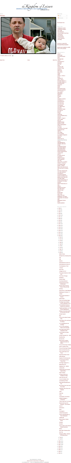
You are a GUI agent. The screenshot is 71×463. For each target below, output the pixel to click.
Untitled (60, 293)
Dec (60, 237)
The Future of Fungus (63, 275)
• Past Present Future (61, 88)
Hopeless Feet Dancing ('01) (64, 358)
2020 (59, 218)
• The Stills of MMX (60, 178)
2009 (59, 441)
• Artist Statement (60, 31)
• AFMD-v (59, 165)
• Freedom (59, 96)
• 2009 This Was (60, 190)
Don (60, 64)
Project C (64, 118)
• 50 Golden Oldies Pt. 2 (61, 82)
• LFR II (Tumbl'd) (60, 133)
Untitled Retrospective (63, 412)
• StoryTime (59, 107)
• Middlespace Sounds (61, 200)
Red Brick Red (62, 337)
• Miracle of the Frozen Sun (62, 177)
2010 (59, 235)
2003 (59, 451)
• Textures (59, 116)
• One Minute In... (60, 173)
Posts (59, 15)
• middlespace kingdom (61, 29)
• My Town (59, 111)
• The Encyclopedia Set (61, 115)
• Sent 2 (61, 79)
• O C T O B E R (60, 91)
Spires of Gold (62, 254)
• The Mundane (60, 105)
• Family (58, 145)
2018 (59, 222)
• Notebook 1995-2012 (61, 143)
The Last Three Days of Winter (65, 344)
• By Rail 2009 (60, 192)
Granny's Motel (62, 279)
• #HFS (58, 87)
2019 (59, 220)
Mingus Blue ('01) (62, 364)
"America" (61, 267)
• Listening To (59, 156)
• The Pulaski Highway (61, 147)
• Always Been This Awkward (62, 197)
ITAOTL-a (64, 163)
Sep (60, 242)
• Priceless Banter (60, 36)
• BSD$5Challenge (60, 122)
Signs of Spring (62, 372)
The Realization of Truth (63, 266)
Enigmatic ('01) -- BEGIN (64, 366)
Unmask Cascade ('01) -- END (65, 335)
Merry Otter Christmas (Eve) (64, 430)
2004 (59, 449)
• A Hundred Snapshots (61, 174)
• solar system (59, 92)
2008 (59, 442)
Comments (60, 18)
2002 (59, 453)
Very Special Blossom (63, 281)
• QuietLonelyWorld (60, 202)
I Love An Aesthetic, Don (64, 379)
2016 (59, 225)
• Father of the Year (60, 195)
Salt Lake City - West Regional (65, 290)
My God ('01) (61, 338)
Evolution (61, 422)
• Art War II (59, 125)
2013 (59, 230)
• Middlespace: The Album (62, 196)
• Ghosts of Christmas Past (62, 175)
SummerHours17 (61, 61)
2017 (59, 223)
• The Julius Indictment (61, 172)
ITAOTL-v (59, 163)
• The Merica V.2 (60, 100)
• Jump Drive (59, 84)
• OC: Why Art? (60, 110)
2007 (59, 444)
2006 (59, 446)
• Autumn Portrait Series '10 (62, 179)
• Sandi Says (59, 114)
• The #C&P (59, 127)
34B (60, 259)
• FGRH (58, 55)
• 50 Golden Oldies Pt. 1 (61, 80)
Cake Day (61, 393)
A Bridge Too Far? (62, 271)
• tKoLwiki (59, 35)
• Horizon (59, 141)
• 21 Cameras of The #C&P (62, 128)
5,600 (60, 391)
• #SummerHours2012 (61, 150)
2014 (59, 228)
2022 (59, 215)
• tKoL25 (58, 53)
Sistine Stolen (61, 298)
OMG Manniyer (62, 356)
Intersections (61, 407)
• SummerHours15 (60, 83)
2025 (59, 210)
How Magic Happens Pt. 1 (64, 362)
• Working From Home (61, 187)
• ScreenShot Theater (61, 109)
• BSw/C (58, 86)
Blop (60, 315)
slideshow (62, 159)
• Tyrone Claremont (60, 38)
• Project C (59, 118)
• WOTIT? (59, 154)
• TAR (58, 97)
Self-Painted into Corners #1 (64, 264)
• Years (58, 159)
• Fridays (58, 113)
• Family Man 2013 (60, 129)
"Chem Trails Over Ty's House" (65, 401)
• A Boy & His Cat (60, 138)
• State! (58, 74)
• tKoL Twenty (59, 71)
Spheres (60, 260)
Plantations (61, 277)
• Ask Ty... (59, 191)
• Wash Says (59, 70)
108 (60, 257)
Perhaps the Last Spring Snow (65, 255)
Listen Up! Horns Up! (63, 377)
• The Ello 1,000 (60, 66)
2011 (59, 233)
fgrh (61, 55)
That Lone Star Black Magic (64, 300)
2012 (59, 232)
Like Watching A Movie (63, 380)
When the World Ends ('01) (64, 349)
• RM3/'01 (59, 186)
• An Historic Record (61, 155)
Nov (60, 238)
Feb (60, 437)
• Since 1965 (59, 30)
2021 (59, 216)
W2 (62, 35)
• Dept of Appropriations (61, 124)
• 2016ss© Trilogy (60, 68)
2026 (59, 208)
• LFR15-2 (63, 75)
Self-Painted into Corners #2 (64, 262)
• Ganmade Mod (60, 59)
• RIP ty (58, 201)
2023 (59, 213)
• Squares (59, 137)
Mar (60, 252)
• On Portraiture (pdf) (61, 164)
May (60, 249)
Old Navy (2, 15)
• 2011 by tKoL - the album (62, 161)
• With (58, 199)
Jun (60, 247)
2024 (59, 211)
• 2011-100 (59, 160)
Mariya (60, 428)
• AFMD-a (63, 165)
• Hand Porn (59, 136)
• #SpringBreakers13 (61, 142)
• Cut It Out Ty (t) (60, 102)
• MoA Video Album (60, 188)
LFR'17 (59, 60)
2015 (59, 227)
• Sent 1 (58, 79)
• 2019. (58, 57)
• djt (58, 64)
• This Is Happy (60, 119)
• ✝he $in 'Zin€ (60, 152)
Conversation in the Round (64, 396)
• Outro (58, 65)
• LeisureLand (59, 34)
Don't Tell (61, 432)
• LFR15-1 (59, 75)
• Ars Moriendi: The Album (62, 181)
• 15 (58, 169)
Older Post (55, 60)
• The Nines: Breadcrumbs (62, 170)
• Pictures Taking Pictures (62, 151)
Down (60, 409)
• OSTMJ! (59, 182)
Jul (60, 245)
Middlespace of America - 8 (64, 292)
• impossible (59, 62)
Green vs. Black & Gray (63, 346)
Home (28, 60)
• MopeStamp (59, 93)
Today (60, 394)
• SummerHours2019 (61, 56)
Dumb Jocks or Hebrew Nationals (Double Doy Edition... (64, 342)
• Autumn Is (59, 69)
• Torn (58, 184)
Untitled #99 (61, 417)
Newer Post (2, 60)
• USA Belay (59, 39)
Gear (63, 33)
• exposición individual (61, 89)
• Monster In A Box (60, 123)
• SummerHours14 (60, 101)
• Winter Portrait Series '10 (62, 183)
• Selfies (58, 73)
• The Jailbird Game (61, 106)
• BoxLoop (59, 120)
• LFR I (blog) (59, 132)
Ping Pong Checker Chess (64, 354)
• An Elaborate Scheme (61, 146)
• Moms (58, 77)
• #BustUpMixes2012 (61, 148)
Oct (60, 240)
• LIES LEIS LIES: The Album (62, 168)
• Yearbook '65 (60, 78)
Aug (60, 244)
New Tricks (61, 269)
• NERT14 (59, 95)
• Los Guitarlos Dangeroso (62, 134)
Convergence (61, 411)
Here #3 (60, 406)
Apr (60, 250)
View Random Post (60, 22)
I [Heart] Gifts (61, 367)
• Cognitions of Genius (61, 98)
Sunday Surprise (62, 314)
